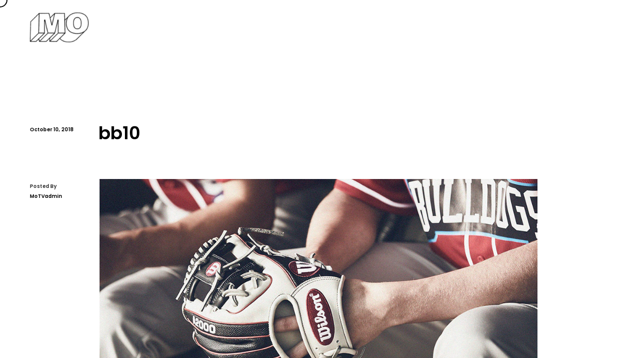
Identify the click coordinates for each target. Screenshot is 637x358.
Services (432, 27)
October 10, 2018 (52, 129)
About (384, 27)
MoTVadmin (46, 196)
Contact (593, 27)
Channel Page (532, 27)
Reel (477, 27)
